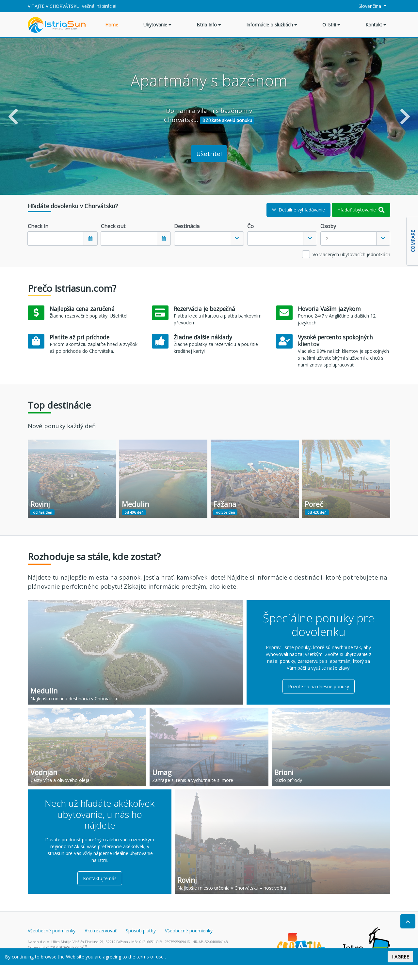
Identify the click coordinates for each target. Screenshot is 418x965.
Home (111, 25)
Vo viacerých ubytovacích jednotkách (351, 254)
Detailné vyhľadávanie (298, 210)
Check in (38, 226)
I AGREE (400, 957)
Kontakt (375, 25)
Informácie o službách (271, 25)
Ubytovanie (157, 25)
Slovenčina (366, 6)
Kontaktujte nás (100, 878)
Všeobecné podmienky (51, 930)
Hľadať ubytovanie (361, 210)
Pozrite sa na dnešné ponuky (318, 686)
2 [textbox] (327, 238)
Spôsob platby (141, 930)
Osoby (328, 226)
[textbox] (202, 238)
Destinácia (187, 226)
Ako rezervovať (101, 930)
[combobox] (209, 238)
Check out (113, 226)
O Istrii (331, 25)
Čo (250, 226)
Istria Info (209, 25)
